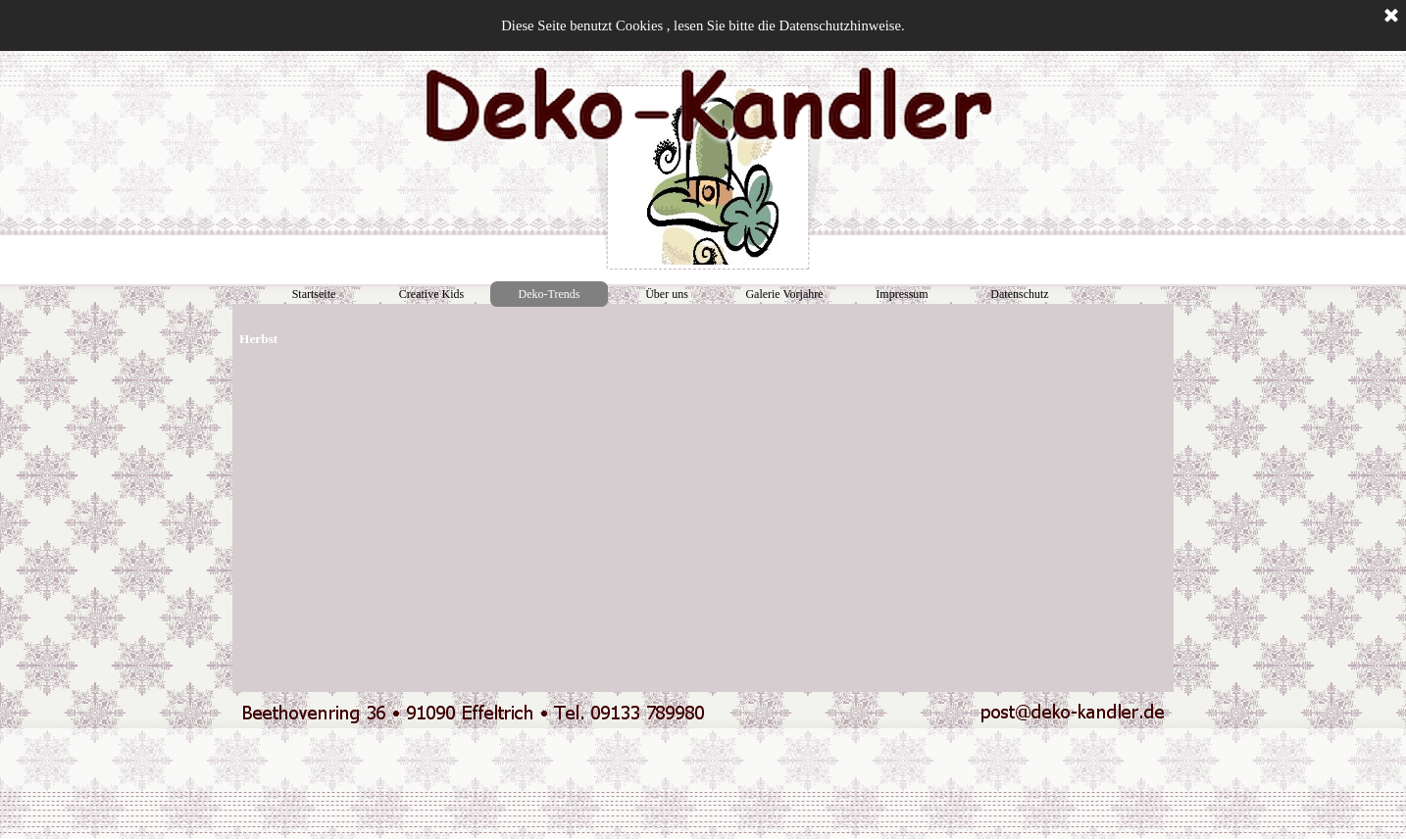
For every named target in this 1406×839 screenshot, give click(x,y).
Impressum (902, 294)
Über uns (666, 294)
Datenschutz (1019, 294)
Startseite (314, 294)
